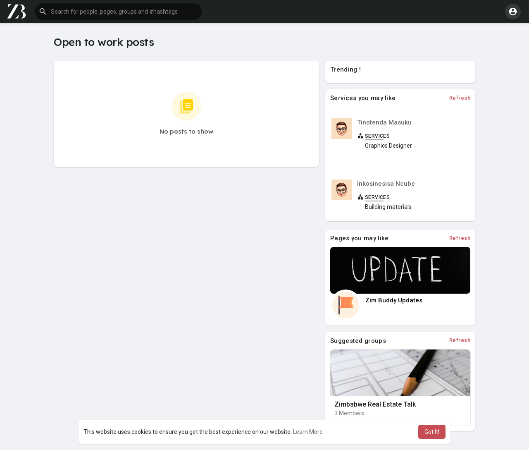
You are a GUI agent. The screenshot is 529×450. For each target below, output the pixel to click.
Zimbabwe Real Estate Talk (375, 404)
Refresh (460, 98)
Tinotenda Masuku (384, 122)
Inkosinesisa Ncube (386, 183)
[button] (118, 11)
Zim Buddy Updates (393, 300)
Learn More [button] (308, 431)
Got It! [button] (431, 431)
